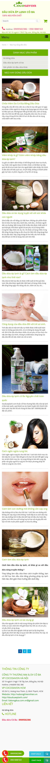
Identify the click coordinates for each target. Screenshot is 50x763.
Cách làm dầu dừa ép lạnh (15, 559)
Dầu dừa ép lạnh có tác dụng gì (18, 619)
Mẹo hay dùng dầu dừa (18, 45)
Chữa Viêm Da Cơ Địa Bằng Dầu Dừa (20, 103)
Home (4, 45)
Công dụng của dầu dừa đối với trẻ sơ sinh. (24, 324)
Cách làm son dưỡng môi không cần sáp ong (24, 508)
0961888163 (36, 28)
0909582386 (21, 28)
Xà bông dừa (9, 58)
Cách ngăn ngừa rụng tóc (15, 451)
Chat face (36, 760)
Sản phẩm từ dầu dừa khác (15, 67)
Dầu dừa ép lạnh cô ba (13, 62)
